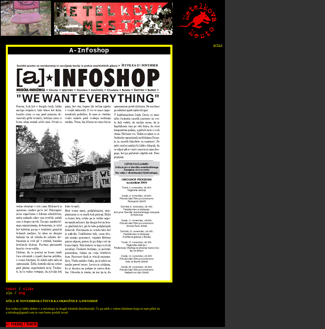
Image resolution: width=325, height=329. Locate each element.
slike (28, 289)
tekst (11, 289)
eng (22, 293)
